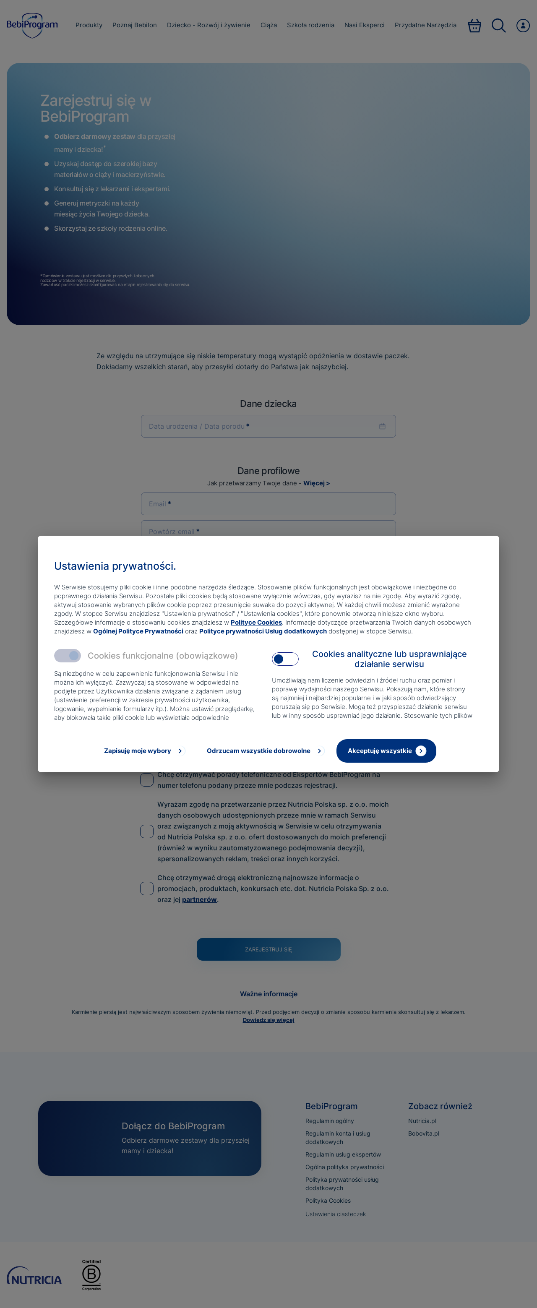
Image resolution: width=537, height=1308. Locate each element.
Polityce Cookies (256, 622)
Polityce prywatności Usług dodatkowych (263, 631)
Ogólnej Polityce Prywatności (138, 631)
